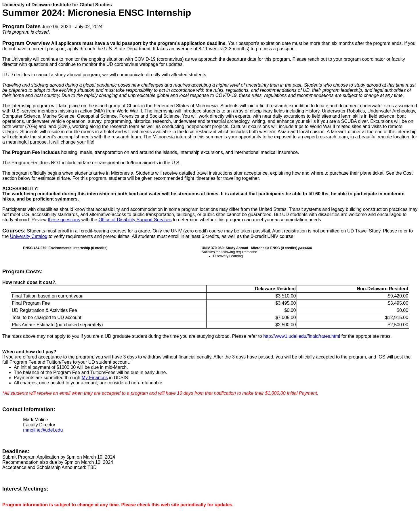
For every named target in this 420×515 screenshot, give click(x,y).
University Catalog (28, 236)
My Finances (95, 377)
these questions (64, 219)
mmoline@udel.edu (43, 430)
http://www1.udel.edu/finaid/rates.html (301, 336)
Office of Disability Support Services (134, 219)
